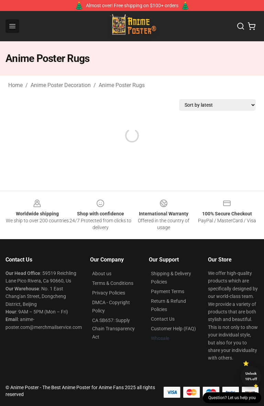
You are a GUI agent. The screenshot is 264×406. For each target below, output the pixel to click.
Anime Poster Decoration (61, 85)
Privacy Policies (108, 293)
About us (101, 273)
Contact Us (163, 319)
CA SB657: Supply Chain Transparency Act (113, 329)
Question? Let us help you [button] (232, 397)
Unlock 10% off (251, 376)
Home (15, 85)
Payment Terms (167, 291)
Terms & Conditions (112, 283)
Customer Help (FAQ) (173, 328)
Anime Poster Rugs (122, 85)
